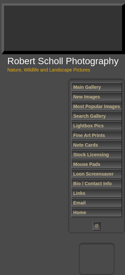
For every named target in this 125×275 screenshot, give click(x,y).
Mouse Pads (86, 164)
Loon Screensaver (93, 174)
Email (79, 203)
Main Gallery (87, 87)
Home (79, 212)
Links (79, 193)
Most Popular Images (96, 106)
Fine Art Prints (89, 135)
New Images (86, 96)
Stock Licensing (91, 154)
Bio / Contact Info (92, 183)
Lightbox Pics (88, 125)
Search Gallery (89, 116)
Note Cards (85, 145)
